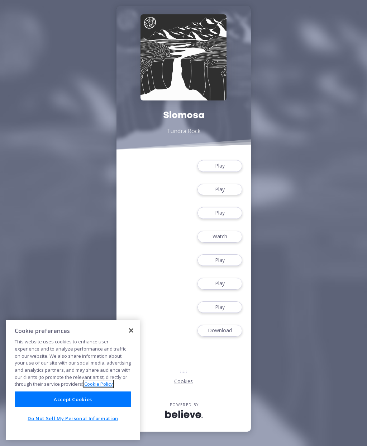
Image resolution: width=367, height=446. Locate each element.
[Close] (131, 330)
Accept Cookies (73, 399)
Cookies (183, 381)
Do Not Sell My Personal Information (73, 418)
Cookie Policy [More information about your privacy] (98, 384)
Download (220, 330)
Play (220, 166)
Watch (220, 236)
